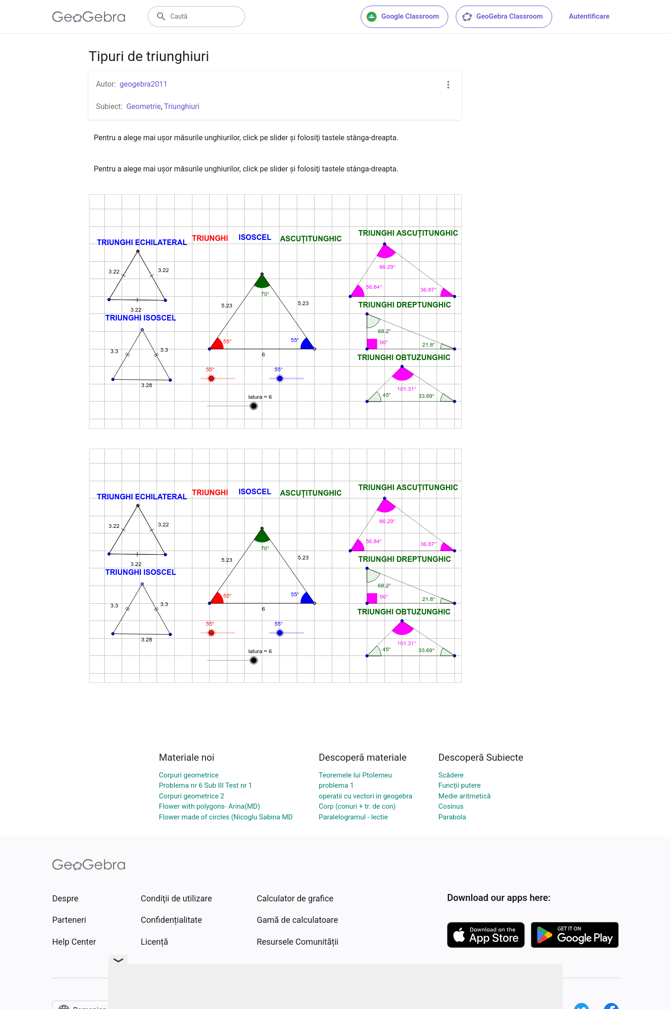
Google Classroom (402, 16)
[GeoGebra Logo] (88, 16)
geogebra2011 (144, 84)
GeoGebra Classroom (502, 16)
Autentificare (589, 16)
